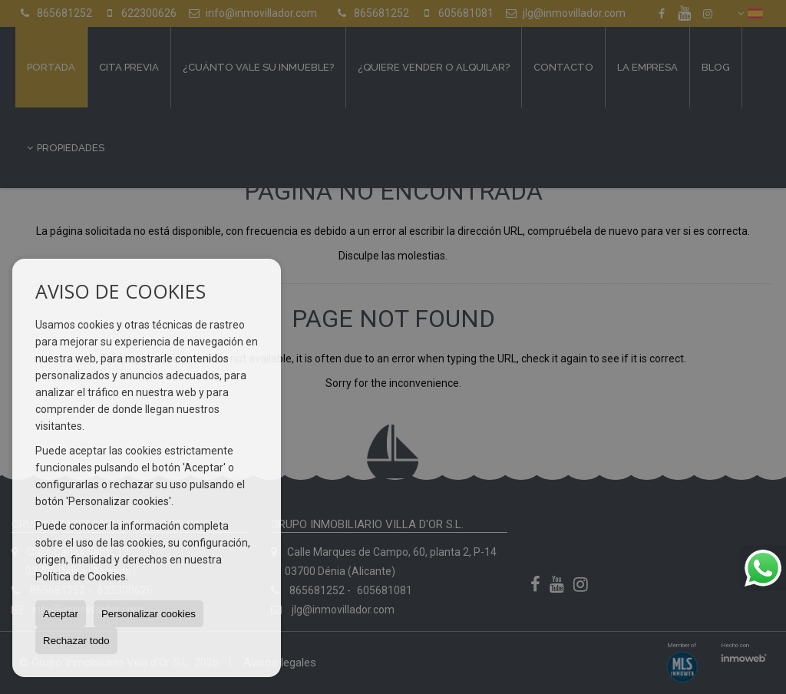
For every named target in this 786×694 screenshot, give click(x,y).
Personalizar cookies (148, 614)
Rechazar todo (76, 640)
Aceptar (60, 614)
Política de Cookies (80, 576)
